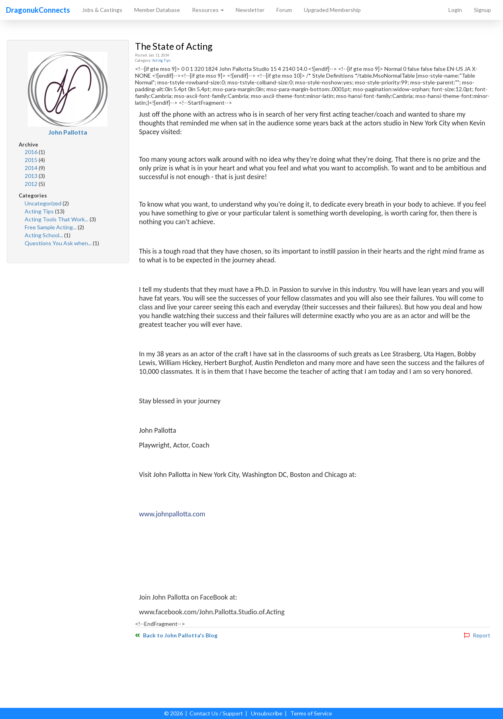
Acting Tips (40, 211)
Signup (482, 9)
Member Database (157, 9)
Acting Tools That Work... (57, 219)
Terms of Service (311, 713)
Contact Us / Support (216, 713)
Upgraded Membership (332, 9)
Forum (284, 9)
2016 (32, 151)
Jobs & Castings (102, 9)
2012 (32, 183)
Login (455, 9)
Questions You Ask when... (59, 243)
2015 (32, 159)
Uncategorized (44, 203)
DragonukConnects (38, 10)
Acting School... (44, 235)
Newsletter (250, 9)
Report (477, 635)
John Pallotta (67, 132)
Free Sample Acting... (51, 227)
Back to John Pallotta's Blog (176, 635)
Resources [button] (208, 9)
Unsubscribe (266, 713)
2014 (32, 167)
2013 (32, 175)
